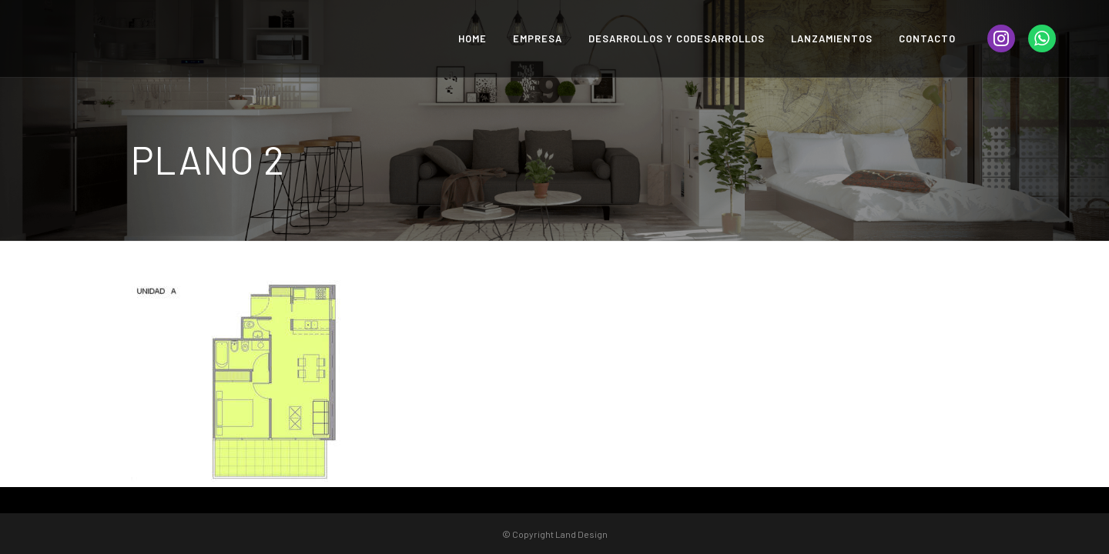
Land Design (581, 534)
